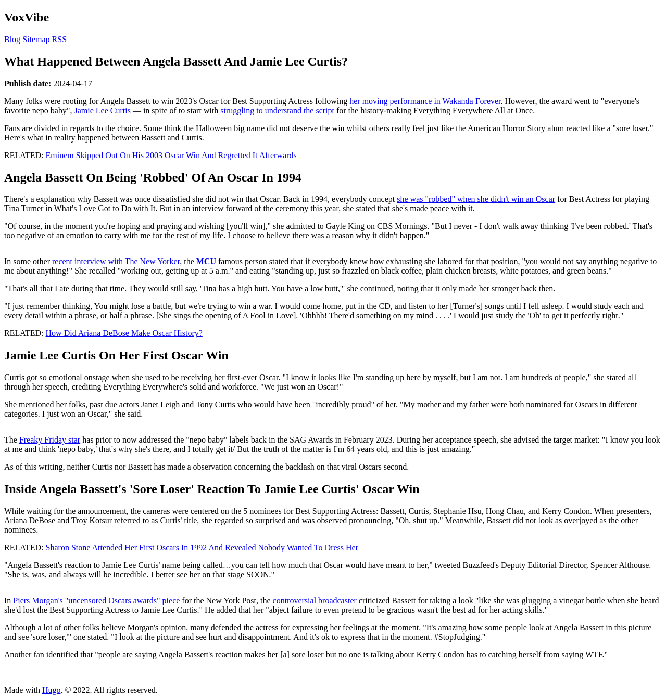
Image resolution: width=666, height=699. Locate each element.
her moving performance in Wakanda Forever (424, 101)
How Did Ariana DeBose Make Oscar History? (124, 333)
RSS (59, 39)
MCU (206, 261)
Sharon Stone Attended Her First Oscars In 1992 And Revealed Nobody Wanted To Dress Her (202, 547)
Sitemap (35, 39)
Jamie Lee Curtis (102, 110)
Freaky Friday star (49, 439)
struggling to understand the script (277, 110)
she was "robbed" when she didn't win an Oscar (476, 199)
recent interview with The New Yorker (116, 261)
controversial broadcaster (315, 600)
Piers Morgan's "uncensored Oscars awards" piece (96, 600)
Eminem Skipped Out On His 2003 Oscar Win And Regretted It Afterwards (171, 155)
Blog (12, 39)
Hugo (51, 689)
